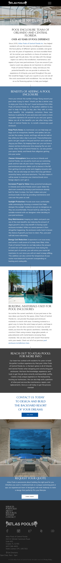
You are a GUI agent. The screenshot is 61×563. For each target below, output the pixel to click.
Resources (11, 513)
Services (10, 507)
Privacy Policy (48, 559)
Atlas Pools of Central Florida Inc (30, 43)
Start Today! (30, 496)
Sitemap (10, 515)
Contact (11, 517)
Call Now (30, 414)
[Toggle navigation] (49, 3)
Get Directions (12, 553)
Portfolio (11, 509)
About (9, 511)
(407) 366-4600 (12, 546)
